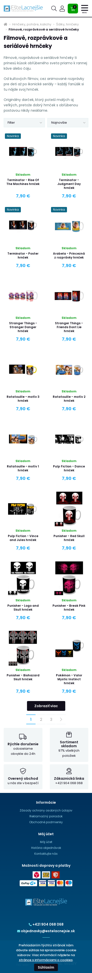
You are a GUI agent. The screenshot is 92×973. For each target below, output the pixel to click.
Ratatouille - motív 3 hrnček (23, 399)
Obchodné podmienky (46, 822)
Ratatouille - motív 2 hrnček (69, 399)
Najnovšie (59, 122)
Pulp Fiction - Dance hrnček (69, 468)
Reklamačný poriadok (46, 816)
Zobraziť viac (46, 705)
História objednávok (46, 848)
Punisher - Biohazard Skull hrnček (23, 677)
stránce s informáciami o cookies (46, 960)
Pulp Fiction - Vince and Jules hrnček (23, 538)
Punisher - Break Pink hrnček (69, 608)
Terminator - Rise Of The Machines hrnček (22, 182)
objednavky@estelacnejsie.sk (46, 931)
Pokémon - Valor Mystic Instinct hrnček (69, 679)
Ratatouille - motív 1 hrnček (23, 468)
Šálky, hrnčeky (67, 24)
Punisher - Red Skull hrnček (69, 538)
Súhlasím (46, 967)
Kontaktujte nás (46, 854)
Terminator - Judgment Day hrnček (69, 184)
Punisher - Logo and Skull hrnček (23, 608)
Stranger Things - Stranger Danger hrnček (23, 327)
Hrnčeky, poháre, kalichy (31, 24)
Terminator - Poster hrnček (23, 255)
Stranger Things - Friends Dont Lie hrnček (69, 327)
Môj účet (46, 842)
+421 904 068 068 (46, 924)
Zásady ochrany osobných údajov (46, 810)
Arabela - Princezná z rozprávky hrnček (69, 255)
